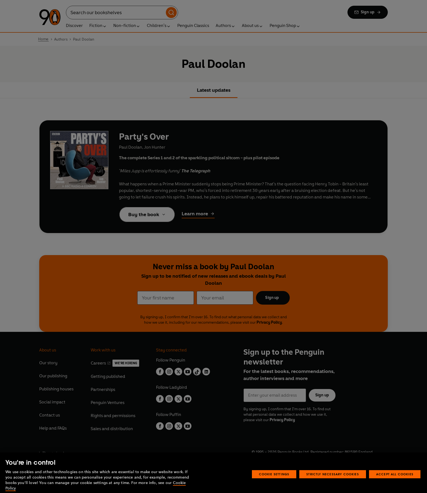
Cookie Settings (274, 480)
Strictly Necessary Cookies (332, 480)
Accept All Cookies (394, 480)
